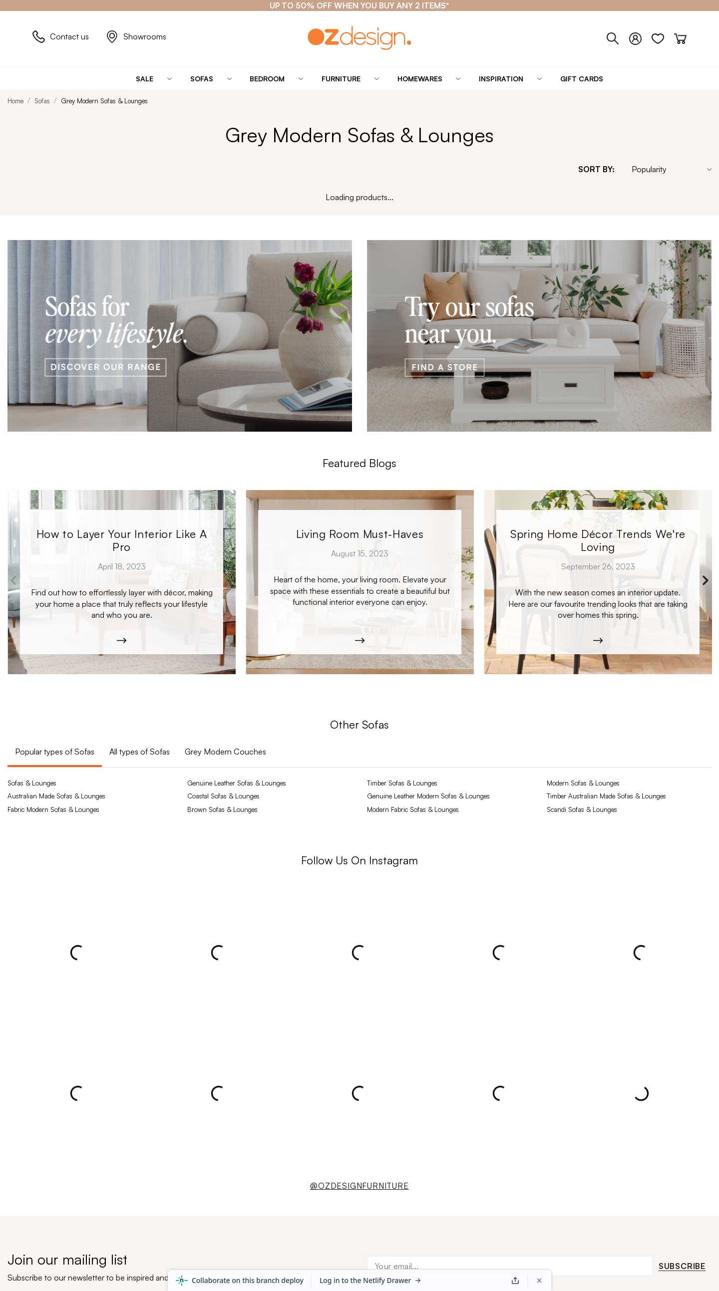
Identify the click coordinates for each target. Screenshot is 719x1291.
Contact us (60, 36)
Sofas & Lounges (31, 783)
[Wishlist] (663, 36)
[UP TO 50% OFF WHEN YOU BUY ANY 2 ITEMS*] (359, 5)
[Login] (640, 36)
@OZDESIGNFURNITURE (359, 1186)
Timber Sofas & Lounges (402, 783)
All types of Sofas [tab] (139, 752)
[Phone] (618, 36)
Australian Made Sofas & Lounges (56, 796)
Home (15, 101)
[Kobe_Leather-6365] (121, 582)
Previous (13, 580)
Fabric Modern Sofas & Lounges (53, 809)
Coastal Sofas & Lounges (223, 796)
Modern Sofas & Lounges (583, 783)
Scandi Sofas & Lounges (582, 809)
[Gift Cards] (582, 79)
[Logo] (359, 37)
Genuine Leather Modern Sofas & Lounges (428, 796)
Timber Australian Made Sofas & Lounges (606, 796)
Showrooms (136, 36)
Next (705, 580)
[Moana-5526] (360, 582)
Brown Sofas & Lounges (222, 809)
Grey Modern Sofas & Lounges (104, 101)
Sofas (42, 101)
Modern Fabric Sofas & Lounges (413, 809)
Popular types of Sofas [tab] (54, 752)
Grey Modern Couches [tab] (225, 752)
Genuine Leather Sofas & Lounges (236, 783)
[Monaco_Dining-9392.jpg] (598, 582)
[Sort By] (667, 169)
